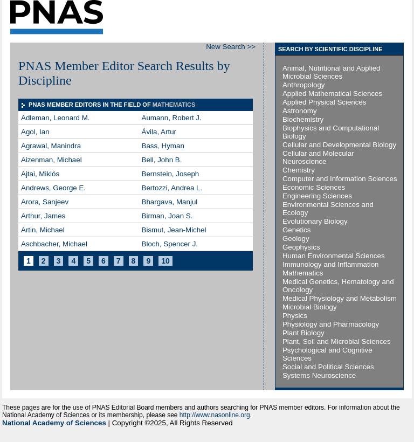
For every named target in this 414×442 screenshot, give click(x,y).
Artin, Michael (43, 230)
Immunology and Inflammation (330, 264)
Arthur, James (43, 216)
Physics (294, 316)
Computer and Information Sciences (339, 179)
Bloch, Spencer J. (170, 244)
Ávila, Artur (159, 132)
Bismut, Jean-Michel (174, 230)
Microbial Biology (309, 307)
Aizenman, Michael (51, 160)
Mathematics (302, 273)
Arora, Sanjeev (44, 202)
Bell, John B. (162, 160)
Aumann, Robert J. (172, 118)
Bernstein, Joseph (170, 174)
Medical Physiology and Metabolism (339, 298)
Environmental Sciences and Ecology (328, 209)
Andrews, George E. (53, 188)
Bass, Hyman (163, 146)
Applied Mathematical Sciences (332, 93)
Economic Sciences (313, 187)
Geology (295, 238)
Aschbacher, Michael (54, 244)
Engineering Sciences (317, 196)
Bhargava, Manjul (170, 202)
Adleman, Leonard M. (55, 118)
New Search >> (231, 47)
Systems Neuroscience (319, 375)
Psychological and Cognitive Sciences (327, 354)
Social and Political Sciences (328, 367)
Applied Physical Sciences (324, 102)
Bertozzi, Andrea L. (172, 188)
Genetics (296, 230)
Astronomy (299, 111)
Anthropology (303, 85)
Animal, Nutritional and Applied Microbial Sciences (331, 72)
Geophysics (301, 247)
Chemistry (298, 170)
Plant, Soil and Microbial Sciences (336, 341)
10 (165, 261)
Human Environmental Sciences (333, 256)
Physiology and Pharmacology (330, 324)
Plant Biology (303, 333)
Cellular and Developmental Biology (339, 145)
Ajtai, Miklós (40, 174)
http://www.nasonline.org (215, 415)
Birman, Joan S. (167, 216)
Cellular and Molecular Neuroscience (318, 157)
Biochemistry (302, 119)
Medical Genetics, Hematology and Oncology (338, 286)
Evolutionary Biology (315, 221)
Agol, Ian (35, 132)
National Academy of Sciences (54, 423)
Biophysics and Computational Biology (330, 132)
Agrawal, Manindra (51, 146)
